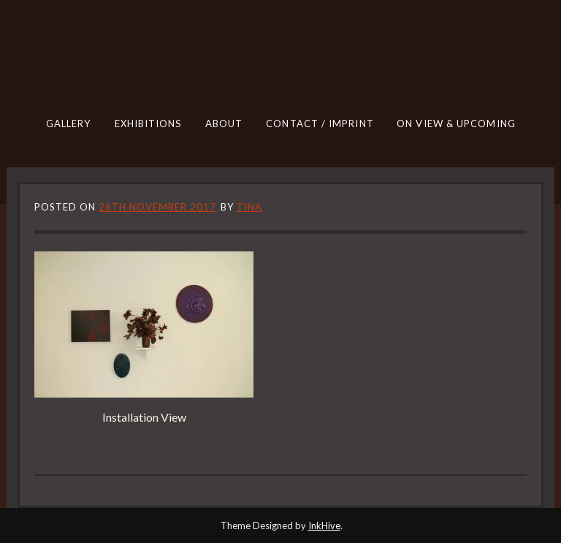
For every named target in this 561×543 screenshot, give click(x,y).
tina (249, 207)
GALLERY (68, 123)
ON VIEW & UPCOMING (456, 123)
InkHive (324, 525)
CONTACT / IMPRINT (319, 123)
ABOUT (224, 123)
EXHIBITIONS (148, 123)
